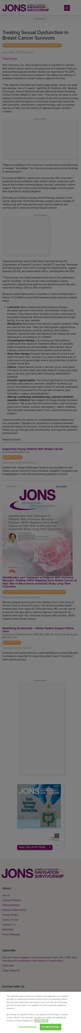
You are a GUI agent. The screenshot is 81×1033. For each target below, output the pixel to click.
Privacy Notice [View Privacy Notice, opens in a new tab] (41, 1020)
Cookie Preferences (27, 1027)
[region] (40, 1012)
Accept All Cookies (50, 1027)
